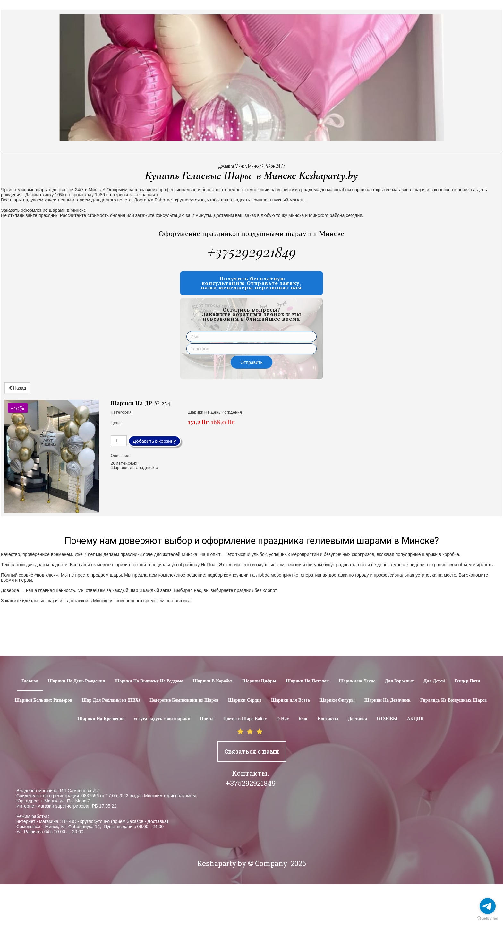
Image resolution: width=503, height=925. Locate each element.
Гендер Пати (467, 681)
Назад (17, 387)
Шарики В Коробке (213, 681)
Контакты (328, 719)
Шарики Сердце (244, 700)
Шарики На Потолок (307, 681)
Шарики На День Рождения (76, 681)
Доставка (357, 719)
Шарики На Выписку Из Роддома (149, 681)
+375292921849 (251, 251)
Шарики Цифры (259, 681)
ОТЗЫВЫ (387, 719)
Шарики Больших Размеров (43, 700)
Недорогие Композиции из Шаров (183, 700)
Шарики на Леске (356, 681)
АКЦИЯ (415, 719)
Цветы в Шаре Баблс (245, 719)
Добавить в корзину (154, 441)
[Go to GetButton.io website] (487, 918)
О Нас (282, 719)
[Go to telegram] (488, 906)
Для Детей (434, 681)
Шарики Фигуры (337, 700)
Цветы (206, 719)
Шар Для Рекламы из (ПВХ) (111, 700)
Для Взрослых (399, 681)
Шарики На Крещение (101, 719)
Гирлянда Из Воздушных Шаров (453, 700)
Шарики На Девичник (387, 700)
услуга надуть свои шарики (162, 719)
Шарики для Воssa (290, 700)
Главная (29, 681)
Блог (303, 719)
